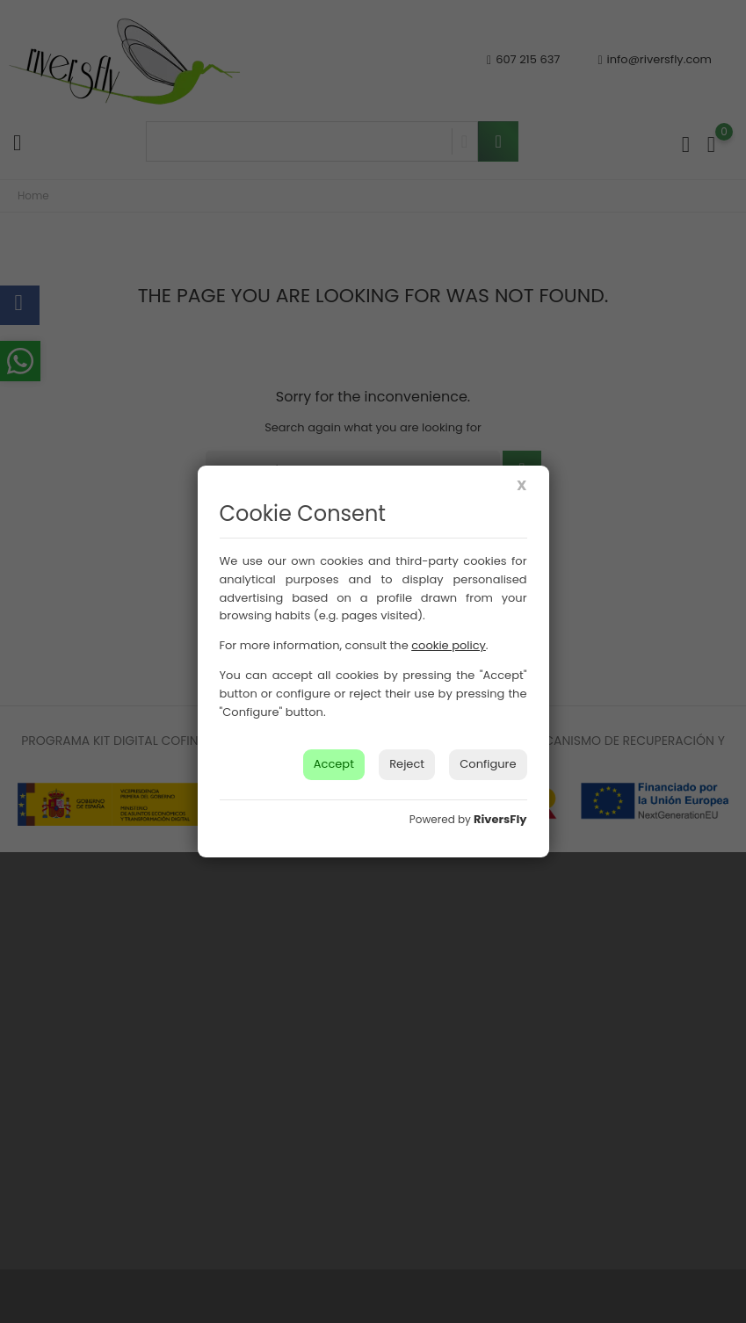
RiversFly (500, 819)
